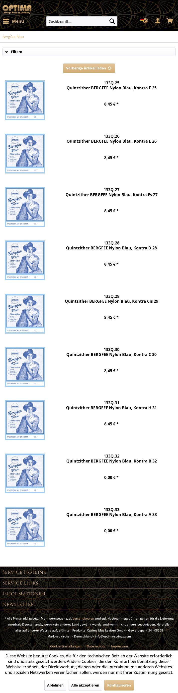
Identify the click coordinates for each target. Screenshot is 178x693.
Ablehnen (55, 685)
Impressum (119, 646)
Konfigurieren (119, 685)
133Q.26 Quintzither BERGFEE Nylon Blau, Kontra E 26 (112, 139)
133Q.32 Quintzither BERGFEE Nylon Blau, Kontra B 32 (111, 459)
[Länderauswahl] (146, 21)
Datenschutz (96, 646)
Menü (13, 20)
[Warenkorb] (170, 21)
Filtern (13, 51)
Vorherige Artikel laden (89, 67)
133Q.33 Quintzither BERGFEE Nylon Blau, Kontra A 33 (111, 512)
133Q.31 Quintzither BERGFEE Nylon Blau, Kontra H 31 (111, 405)
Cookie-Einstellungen (65, 646)
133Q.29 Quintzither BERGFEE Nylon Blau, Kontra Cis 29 (111, 299)
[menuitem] (13, 21)
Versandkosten (83, 618)
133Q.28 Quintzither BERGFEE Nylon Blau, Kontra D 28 (111, 245)
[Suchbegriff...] (82, 21)
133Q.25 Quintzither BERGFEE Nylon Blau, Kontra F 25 (112, 85)
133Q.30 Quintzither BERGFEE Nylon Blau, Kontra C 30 (111, 352)
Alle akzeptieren (85, 685)
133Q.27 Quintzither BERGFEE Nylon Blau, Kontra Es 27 (112, 192)
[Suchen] (112, 21)
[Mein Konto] (158, 21)
